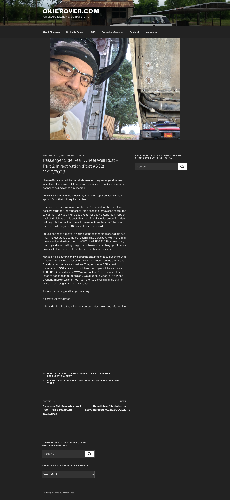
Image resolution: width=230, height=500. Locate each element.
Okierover (78, 156)
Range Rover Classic (85, 373)
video (51, 383)
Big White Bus (56, 380)
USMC (92, 32)
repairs (105, 373)
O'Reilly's (54, 373)
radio (66, 373)
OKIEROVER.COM (71, 11)
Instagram (151, 32)
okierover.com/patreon (56, 298)
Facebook (134, 32)
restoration (55, 376)
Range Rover (75, 380)
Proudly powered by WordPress (58, 492)
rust (69, 376)
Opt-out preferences (112, 32)
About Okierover (51, 32)
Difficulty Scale (74, 32)
